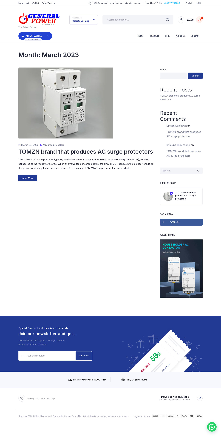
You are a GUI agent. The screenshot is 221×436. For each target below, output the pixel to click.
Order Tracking (48, 3)
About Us (180, 35)
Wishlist (35, 3)
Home (140, 35)
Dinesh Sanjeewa (176, 125)
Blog (167, 35)
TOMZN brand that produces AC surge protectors (85, 151)
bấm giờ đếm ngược (178, 145)
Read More (28, 178)
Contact (195, 35)
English (189, 3)
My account (23, 3)
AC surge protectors (53, 145)
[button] (212, 427)
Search (163, 69)
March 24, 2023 (30, 145)
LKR (199, 3)
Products (154, 35)
